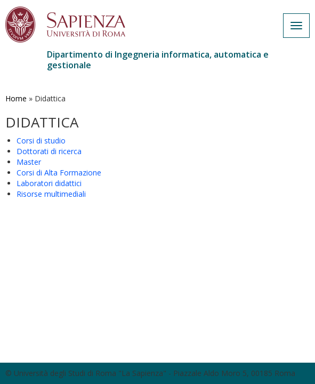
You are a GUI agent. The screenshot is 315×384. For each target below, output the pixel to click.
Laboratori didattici (49, 183)
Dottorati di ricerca (49, 151)
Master (29, 162)
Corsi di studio (41, 140)
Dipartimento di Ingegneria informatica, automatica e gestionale (158, 60)
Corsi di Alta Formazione (59, 172)
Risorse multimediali (51, 194)
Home (16, 98)
